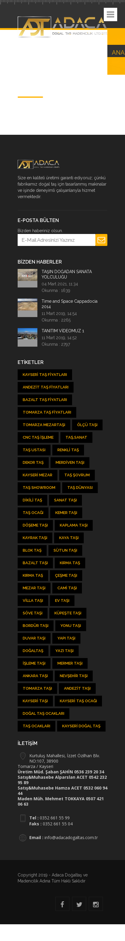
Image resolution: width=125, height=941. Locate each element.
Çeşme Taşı (66, 575)
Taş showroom (39, 487)
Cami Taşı (67, 588)
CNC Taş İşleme (38, 437)
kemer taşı (66, 512)
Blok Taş (32, 550)
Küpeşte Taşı (67, 613)
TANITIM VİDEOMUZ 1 (63, 330)
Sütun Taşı (65, 550)
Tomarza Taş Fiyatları (47, 412)
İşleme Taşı (34, 663)
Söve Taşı (32, 613)
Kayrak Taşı (35, 537)
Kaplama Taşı (74, 525)
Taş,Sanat (76, 437)
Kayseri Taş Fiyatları (45, 374)
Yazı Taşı (64, 650)
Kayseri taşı (35, 701)
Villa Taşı (33, 600)
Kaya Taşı (69, 537)
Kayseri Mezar (37, 475)
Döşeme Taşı (35, 525)
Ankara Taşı (35, 676)
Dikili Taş (32, 500)
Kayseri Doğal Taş (81, 726)
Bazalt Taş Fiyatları (45, 399)
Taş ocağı (33, 512)
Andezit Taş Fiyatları (45, 387)
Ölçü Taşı (87, 425)
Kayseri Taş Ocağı (78, 701)
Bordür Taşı (35, 625)
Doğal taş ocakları (43, 713)
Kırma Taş (70, 563)
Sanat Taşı (65, 500)
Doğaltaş (33, 650)
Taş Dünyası (80, 487)
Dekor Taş (33, 462)
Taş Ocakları (36, 726)
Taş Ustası (34, 450)
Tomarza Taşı (37, 688)
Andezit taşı (77, 688)
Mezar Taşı (34, 588)
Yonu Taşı (70, 625)
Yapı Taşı (66, 638)
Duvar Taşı (34, 638)
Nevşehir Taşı (74, 676)
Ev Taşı (62, 600)
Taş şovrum (77, 475)
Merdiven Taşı (70, 462)
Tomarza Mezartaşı (44, 425)
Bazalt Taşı (35, 563)
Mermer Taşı (70, 663)
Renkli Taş (68, 450)
